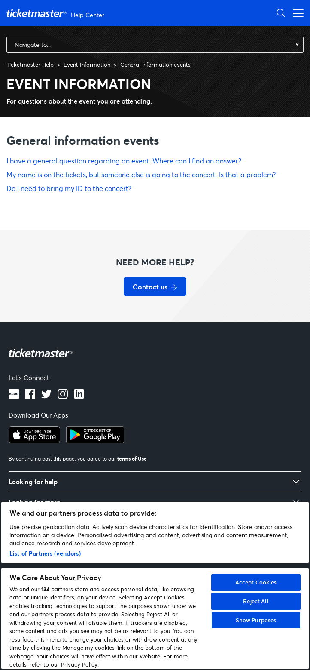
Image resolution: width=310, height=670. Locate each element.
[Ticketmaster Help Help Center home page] (56, 13)
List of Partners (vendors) (45, 553)
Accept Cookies (256, 582)
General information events (155, 64)
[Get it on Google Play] (95, 440)
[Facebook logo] (30, 396)
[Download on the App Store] (34, 440)
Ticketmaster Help (30, 64)
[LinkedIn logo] (79, 396)
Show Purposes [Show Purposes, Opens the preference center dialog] (256, 620)
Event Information (87, 64)
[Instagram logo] (63, 396)
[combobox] (155, 45)
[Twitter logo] (46, 396)
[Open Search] (281, 12)
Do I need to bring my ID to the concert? (68, 188)
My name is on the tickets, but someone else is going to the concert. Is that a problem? (141, 174)
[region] (155, 585)
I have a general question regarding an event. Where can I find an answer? (123, 160)
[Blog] (14, 396)
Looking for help (33, 482)
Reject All (255, 601)
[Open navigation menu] (296, 12)
